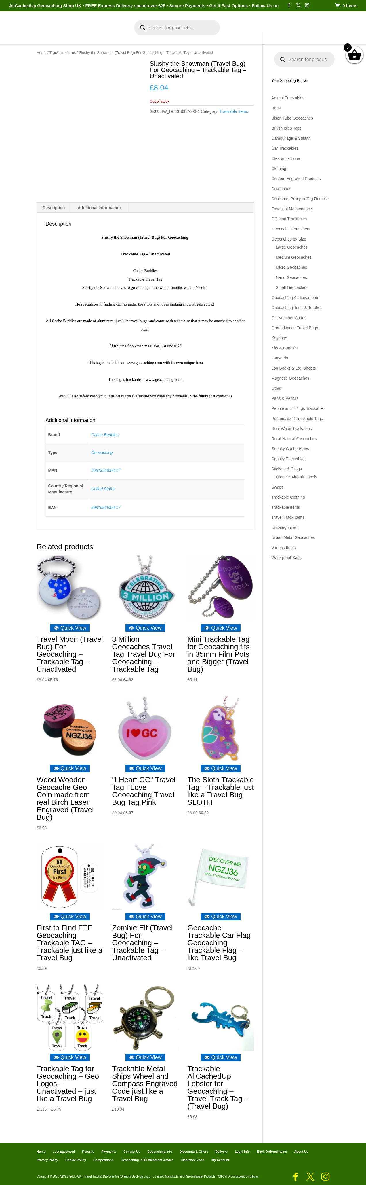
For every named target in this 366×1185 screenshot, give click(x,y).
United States (103, 489)
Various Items (283, 547)
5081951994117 (105, 470)
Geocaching (102, 452)
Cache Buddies (105, 434)
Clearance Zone (285, 158)
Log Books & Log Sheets (293, 368)
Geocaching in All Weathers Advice (147, 1160)
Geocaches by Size (288, 239)
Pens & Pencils (284, 398)
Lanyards (279, 358)
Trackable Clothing (288, 497)
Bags (276, 108)
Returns (88, 1151)
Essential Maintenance (291, 209)
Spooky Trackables (288, 459)
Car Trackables (284, 148)
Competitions (103, 1160)
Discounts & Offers (194, 1151)
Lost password (64, 1151)
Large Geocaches (292, 247)
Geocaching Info (294, 34)
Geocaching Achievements (295, 297)
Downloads (281, 188)
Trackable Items (62, 52)
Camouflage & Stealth (290, 138)
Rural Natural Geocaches (294, 438)
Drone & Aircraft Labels (296, 477)
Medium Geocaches (294, 257)
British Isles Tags (286, 128)
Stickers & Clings (286, 469)
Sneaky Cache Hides (290, 448)
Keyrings (279, 338)
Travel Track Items (287, 517)
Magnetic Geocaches (290, 378)
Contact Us (131, 1151)
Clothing (278, 168)
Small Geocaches (291, 287)
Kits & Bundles (284, 348)
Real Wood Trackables (291, 428)
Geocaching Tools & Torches (296, 307)
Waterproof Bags (286, 557)
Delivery (221, 1151)
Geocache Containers (290, 229)
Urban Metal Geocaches (293, 537)
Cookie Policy (75, 1160)
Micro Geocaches (291, 267)
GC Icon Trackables (289, 219)
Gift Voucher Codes (288, 317)
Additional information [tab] (99, 207)
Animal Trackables (287, 98)
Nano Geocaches (291, 277)
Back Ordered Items (272, 1151)
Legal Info (242, 1151)
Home (41, 34)
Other (276, 388)
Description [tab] (54, 207)
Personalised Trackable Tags (297, 418)
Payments (258, 34)
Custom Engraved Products (296, 178)
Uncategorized (284, 527)
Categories (67, 34)
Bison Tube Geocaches (292, 118)
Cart (234, 34)
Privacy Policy (47, 1160)
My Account (105, 34)
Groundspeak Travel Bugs (294, 327)
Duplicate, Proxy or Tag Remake (300, 198)
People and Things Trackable (297, 408)
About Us (301, 1151)
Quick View (70, 628)
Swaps (277, 487)
